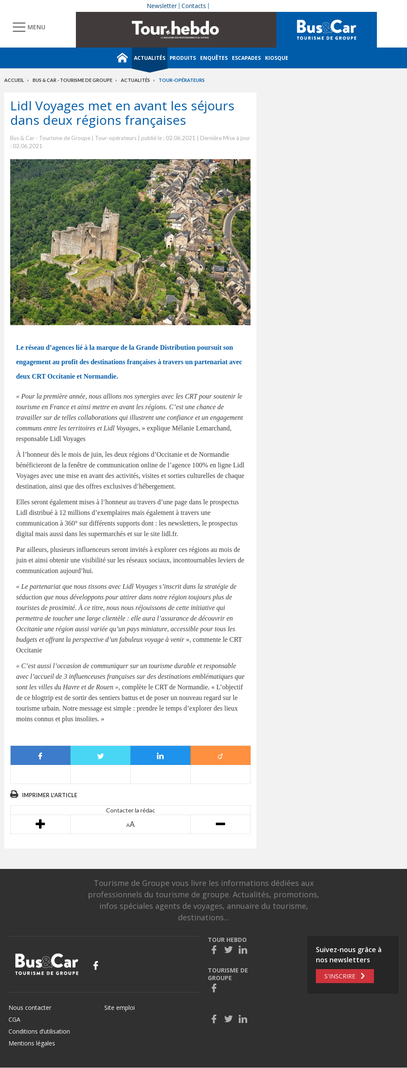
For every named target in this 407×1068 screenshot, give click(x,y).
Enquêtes (214, 58)
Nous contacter (29, 1007)
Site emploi (119, 1007)
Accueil (14, 80)
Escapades (246, 58)
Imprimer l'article (49, 795)
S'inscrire (339, 976)
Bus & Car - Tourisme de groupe (72, 80)
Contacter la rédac (130, 810)
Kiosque (276, 58)
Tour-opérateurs (182, 80)
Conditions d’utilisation (39, 1031)
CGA (14, 1019)
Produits (183, 58)
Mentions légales (31, 1043)
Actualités (149, 58)
